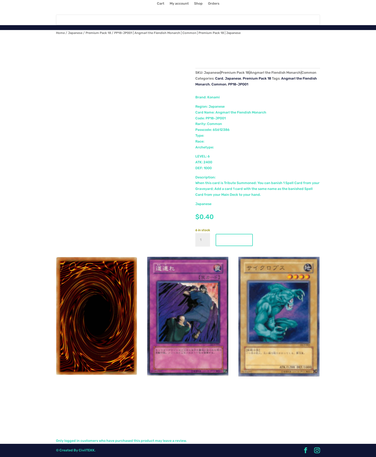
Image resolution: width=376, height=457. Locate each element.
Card (219, 78)
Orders (213, 4)
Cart (160, 4)
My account (179, 4)
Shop (198, 4)
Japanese (75, 33)
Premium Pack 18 (98, 33)
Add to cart (234, 240)
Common (218, 84)
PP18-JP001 (238, 84)
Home (60, 33)
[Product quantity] (202, 240)
